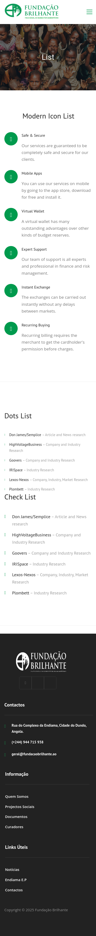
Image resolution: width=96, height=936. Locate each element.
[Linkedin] (38, 683)
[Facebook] (25, 683)
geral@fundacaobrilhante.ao (34, 754)
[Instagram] (50, 683)
